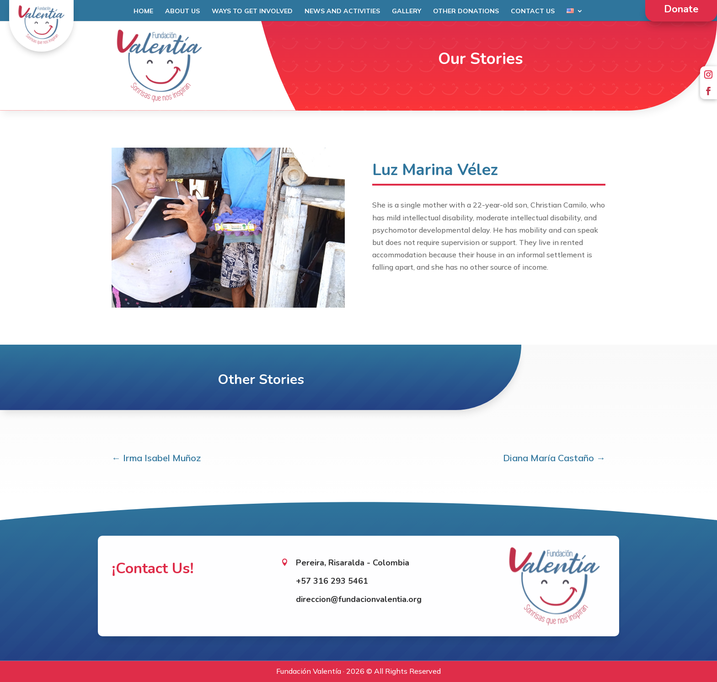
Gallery (406, 11)
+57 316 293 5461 (332, 571)
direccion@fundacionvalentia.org (359, 590)
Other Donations (466, 11)
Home (143, 11)
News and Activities (342, 11)
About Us (182, 11)
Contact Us (533, 11)
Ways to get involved (252, 11)
